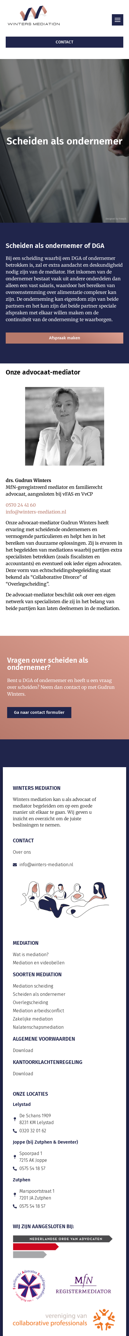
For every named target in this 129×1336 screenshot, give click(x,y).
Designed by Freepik (116, 219)
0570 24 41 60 (21, 505)
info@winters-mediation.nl (36, 512)
